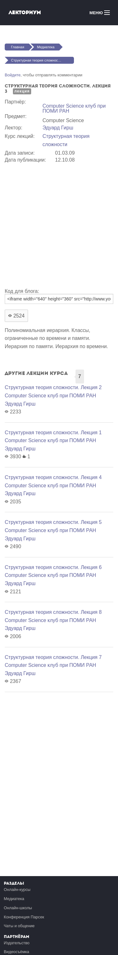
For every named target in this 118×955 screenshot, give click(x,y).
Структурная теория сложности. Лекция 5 (53, 522)
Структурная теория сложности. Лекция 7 (53, 657)
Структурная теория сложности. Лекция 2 (53, 387)
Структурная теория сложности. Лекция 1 (53, 432)
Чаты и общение (19, 925)
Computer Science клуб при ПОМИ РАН (74, 108)
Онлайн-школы (18, 907)
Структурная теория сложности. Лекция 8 (53, 612)
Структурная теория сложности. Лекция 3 (42, 60)
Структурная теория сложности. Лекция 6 (53, 567)
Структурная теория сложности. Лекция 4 (53, 477)
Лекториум (24, 12)
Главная (17, 47)
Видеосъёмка (16, 951)
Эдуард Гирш (57, 127)
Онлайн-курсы (17, 889)
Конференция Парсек (24, 917)
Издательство (17, 942)
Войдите (12, 75)
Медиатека (45, 47)
